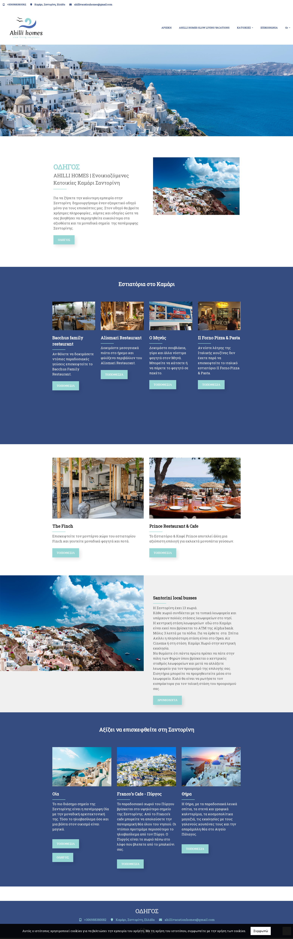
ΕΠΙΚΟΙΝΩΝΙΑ (269, 27)
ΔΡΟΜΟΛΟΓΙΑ (168, 700)
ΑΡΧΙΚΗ (166, 27)
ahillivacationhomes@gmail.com (93, 4)
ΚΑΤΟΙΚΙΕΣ (244, 27)
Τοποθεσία (66, 386)
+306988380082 (16, 4)
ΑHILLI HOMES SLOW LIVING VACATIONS (204, 27)
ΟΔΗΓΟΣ (64, 239)
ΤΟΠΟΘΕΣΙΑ (212, 384)
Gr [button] (287, 27)
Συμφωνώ (260, 931)
